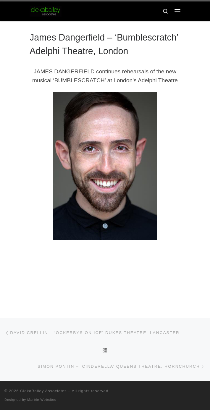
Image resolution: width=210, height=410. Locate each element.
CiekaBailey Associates (43, 391)
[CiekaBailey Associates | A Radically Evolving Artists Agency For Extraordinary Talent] (46, 11)
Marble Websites (41, 399)
